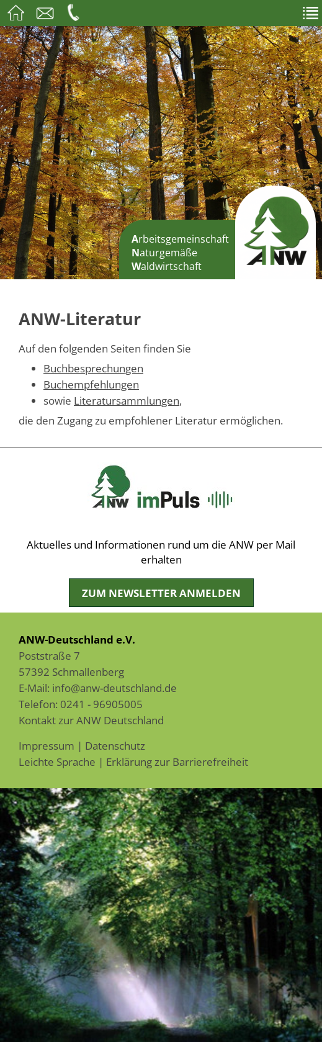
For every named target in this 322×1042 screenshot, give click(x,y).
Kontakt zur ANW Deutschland (91, 719)
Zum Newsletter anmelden (161, 592)
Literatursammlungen (126, 400)
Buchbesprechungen (93, 368)
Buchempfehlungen (91, 384)
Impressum (46, 745)
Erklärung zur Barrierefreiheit (177, 761)
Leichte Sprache (57, 761)
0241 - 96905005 (101, 703)
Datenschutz (115, 745)
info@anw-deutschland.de (114, 687)
